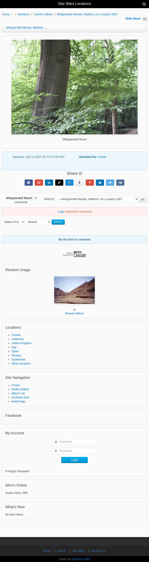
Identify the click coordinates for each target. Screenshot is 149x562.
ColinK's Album (43, 14)
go (142, 199)
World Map (18, 401)
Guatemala (18, 359)
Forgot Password (18, 471)
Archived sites (20, 397)
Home (6, 14)
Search (62, 550)
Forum (15, 385)
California (17, 339)
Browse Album (74, 313)
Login (61, 211)
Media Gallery (20, 389)
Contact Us (98, 550)
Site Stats (78, 550)
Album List (18, 393)
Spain (15, 351)
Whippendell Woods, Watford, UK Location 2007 (87, 14)
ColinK (102, 157)
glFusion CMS (81, 559)
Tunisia (16, 335)
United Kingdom (21, 343)
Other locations (21, 363)
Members (24, 14)
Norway (16, 355)
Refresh (58, 222)
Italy (14, 347)
